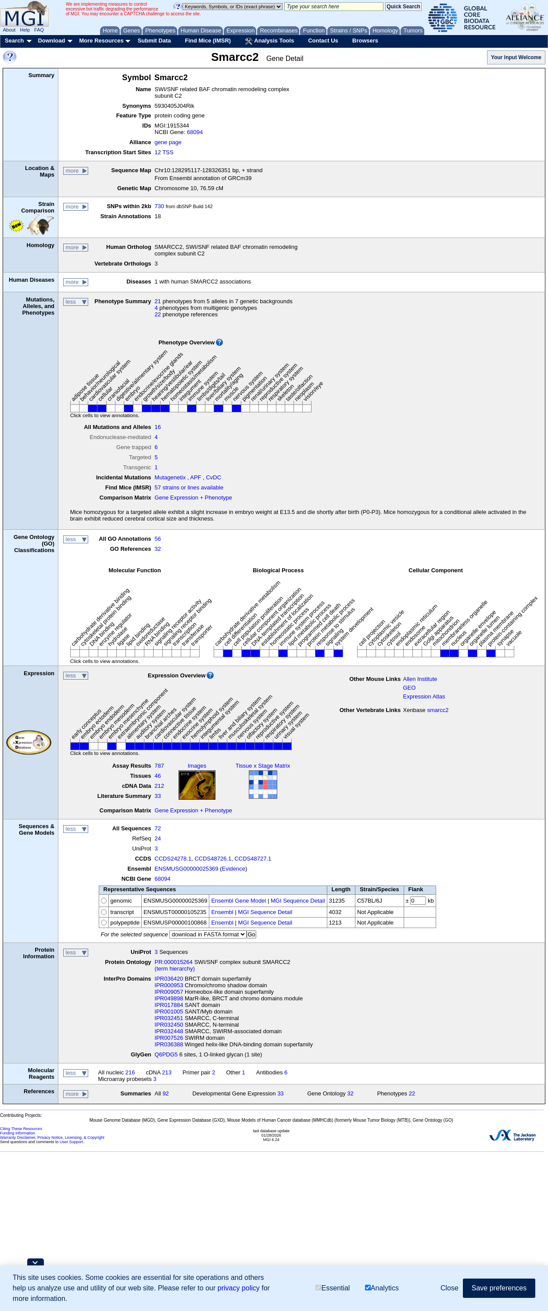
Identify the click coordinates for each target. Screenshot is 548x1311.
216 (130, 1072)
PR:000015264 (173, 962)
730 (159, 206)
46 (157, 775)
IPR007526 (168, 1038)
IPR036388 (168, 1044)
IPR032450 (168, 1024)
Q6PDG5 (166, 1054)
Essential (332, 1288)
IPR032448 (168, 1031)
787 (159, 765)
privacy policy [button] (239, 1288)
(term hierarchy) (174, 968)
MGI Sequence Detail (298, 900)
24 (157, 838)
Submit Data (154, 40)
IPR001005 (168, 1011)
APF (195, 477)
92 (165, 1093)
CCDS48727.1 (252, 858)
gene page (167, 142)
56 (157, 538)
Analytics (382, 1288)
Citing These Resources (21, 1129)
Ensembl (222, 912)
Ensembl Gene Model (238, 900)
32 (157, 549)
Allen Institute (420, 679)
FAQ (39, 29)
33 (157, 796)
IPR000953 (168, 985)
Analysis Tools (269, 41)
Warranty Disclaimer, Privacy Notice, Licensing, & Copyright (52, 1137)
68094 (195, 132)
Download (51, 40)
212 (159, 786)
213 (167, 1072)
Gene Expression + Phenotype (193, 497)
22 (157, 314)
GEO (409, 687)
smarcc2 (437, 710)
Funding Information (17, 1133)
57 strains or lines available (188, 487)
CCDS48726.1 (212, 858)
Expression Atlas (424, 696)
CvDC (213, 477)
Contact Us (323, 40)
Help (25, 29)
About (9, 29)
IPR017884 (168, 1005)
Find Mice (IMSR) (208, 40)
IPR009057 (168, 992)
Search (14, 40)
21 (157, 301)
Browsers (365, 40)
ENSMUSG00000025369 (186, 868)
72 (157, 828)
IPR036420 (168, 978)
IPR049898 (168, 998)
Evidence (233, 868)
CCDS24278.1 (172, 858)
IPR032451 (168, 1018)
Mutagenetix (170, 477)
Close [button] (449, 1288)
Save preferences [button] (499, 1288)
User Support (71, 1142)
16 (157, 427)
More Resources (101, 40)
